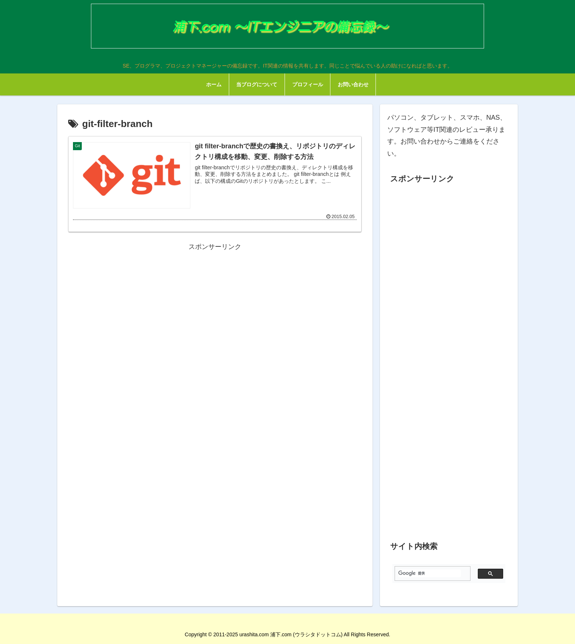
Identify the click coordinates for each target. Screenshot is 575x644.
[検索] (429, 573)
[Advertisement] (215, 304)
